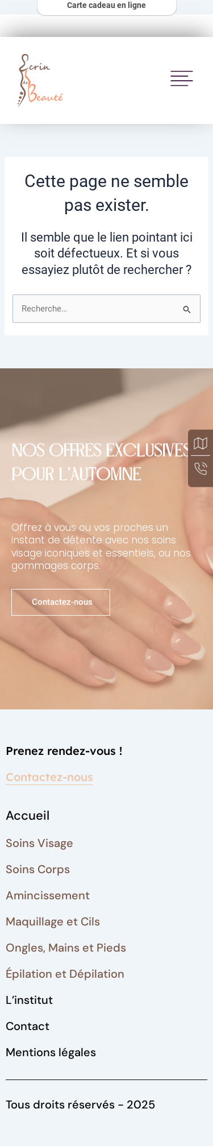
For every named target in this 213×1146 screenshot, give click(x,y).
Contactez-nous (49, 777)
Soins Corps (38, 869)
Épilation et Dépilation (65, 973)
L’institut (29, 1000)
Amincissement (48, 895)
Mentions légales (51, 1052)
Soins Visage (39, 843)
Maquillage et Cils (53, 921)
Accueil (27, 815)
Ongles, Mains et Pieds (66, 947)
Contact (27, 1026)
